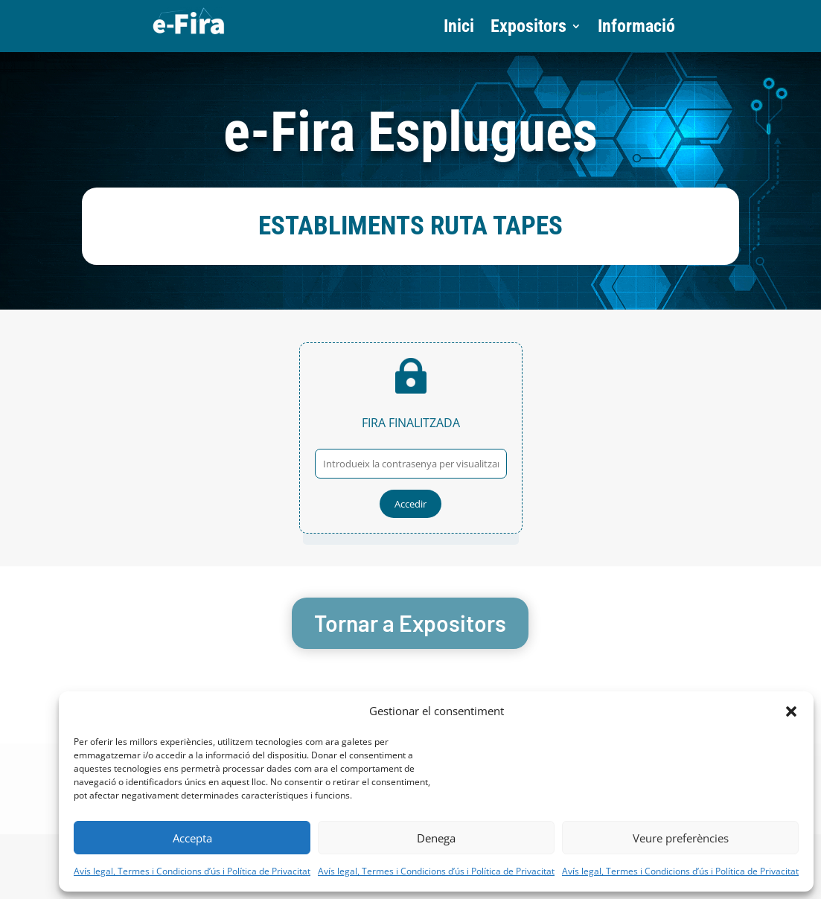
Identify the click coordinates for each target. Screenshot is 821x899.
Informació (636, 28)
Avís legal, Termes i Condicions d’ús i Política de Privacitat (192, 871)
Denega (436, 838)
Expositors (528, 28)
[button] (791, 711)
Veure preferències (681, 838)
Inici (459, 28)
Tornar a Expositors (410, 623)
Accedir (410, 504)
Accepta (192, 838)
